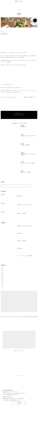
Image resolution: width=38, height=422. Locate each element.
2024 (2, 272)
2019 (2, 282)
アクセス (19, 402)
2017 (2, 284)
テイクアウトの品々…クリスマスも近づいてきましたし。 (9, 97)
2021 (2, 278)
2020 (2, 280)
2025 (2, 270)
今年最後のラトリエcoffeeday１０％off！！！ (30, 97)
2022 (2, 276)
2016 (2, 286)
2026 (2, 268)
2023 (2, 274)
